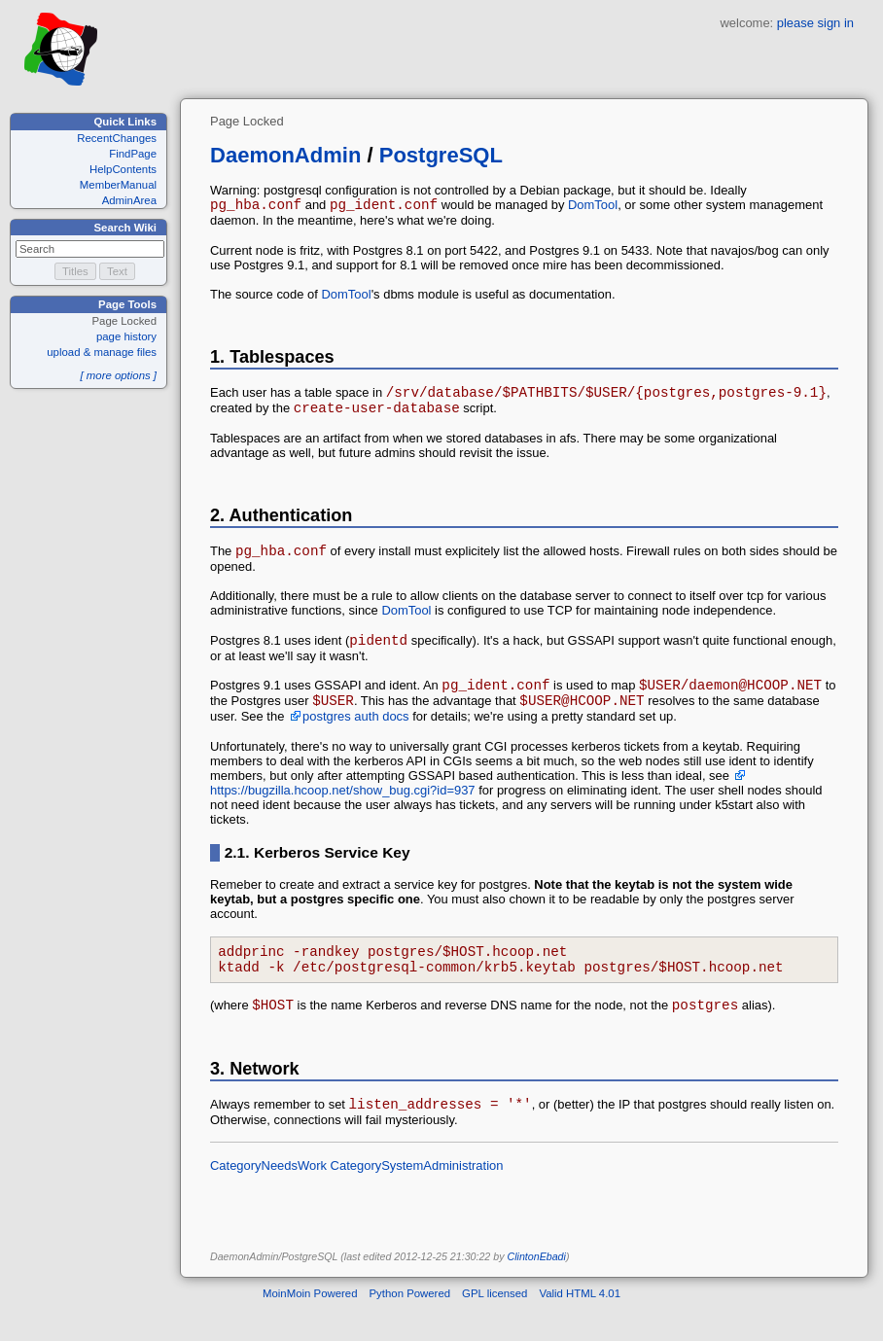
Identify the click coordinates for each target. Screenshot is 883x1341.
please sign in (815, 23)
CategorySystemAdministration (417, 1197)
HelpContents (123, 169)
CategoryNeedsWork (268, 1197)
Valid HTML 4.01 (579, 1325)
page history (126, 336)
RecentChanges (117, 138)
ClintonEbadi (536, 1288)
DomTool (593, 207)
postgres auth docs (355, 736)
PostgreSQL (441, 155)
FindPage (133, 153)
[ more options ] (118, 375)
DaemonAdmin (285, 155)
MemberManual (118, 185)
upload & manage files (102, 352)
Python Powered (410, 1325)
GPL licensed (494, 1325)
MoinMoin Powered (310, 1325)
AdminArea (129, 200)
